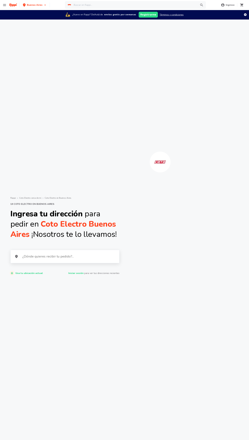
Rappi (13, 198)
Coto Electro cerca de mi (30, 198)
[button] (34, 4)
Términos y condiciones (171, 14)
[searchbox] (134, 5)
